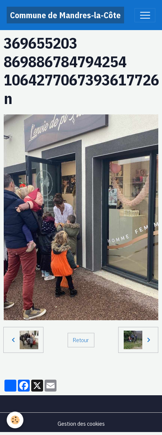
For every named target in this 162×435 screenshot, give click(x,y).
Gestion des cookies (81, 423)
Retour (81, 340)
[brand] (65, 15)
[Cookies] (15, 420)
